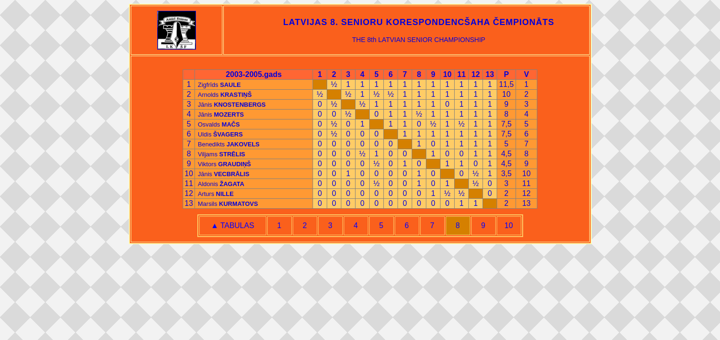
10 (509, 225)
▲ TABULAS (232, 225)
